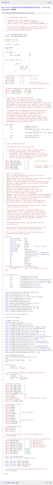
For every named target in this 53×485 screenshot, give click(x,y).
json (50, 482)
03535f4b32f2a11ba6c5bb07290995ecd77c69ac (25, 7)
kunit (3, 7)
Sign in (50, 2)
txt (47, 482)
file (32, 13)
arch (44, 7)
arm (48, 7)
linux (7, 7)
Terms (17, 482)
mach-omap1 (5, 9)
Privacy (13, 482)
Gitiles (9, 482)
